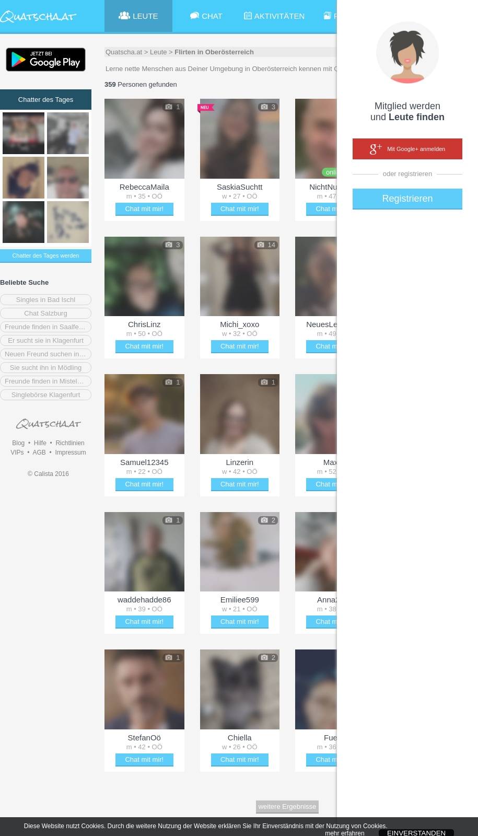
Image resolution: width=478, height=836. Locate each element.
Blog (18, 443)
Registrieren (407, 198)
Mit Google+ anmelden (407, 149)
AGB (38, 452)
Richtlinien (69, 443)
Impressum (70, 452)
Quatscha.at (124, 52)
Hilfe (40, 443)
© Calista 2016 (48, 474)
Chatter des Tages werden (45, 255)
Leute (158, 52)
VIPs (17, 452)
